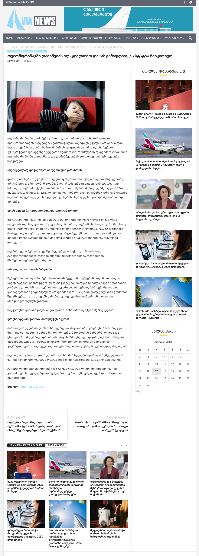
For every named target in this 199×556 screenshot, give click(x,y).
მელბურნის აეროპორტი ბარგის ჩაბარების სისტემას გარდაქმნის (107, 534)
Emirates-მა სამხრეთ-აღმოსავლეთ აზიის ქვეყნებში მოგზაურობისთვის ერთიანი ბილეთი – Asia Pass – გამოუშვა (65, 539)
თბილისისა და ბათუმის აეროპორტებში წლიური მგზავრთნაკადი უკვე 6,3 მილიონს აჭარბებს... (162, 216)
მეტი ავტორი (56, 445)
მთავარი (12, 47)
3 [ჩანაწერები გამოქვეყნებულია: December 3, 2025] (156, 357)
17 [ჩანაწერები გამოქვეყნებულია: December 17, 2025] (156, 371)
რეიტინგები (113, 38)
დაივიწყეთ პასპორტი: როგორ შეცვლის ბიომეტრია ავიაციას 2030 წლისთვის (25, 535)
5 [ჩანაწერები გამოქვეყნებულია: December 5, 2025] (172, 357)
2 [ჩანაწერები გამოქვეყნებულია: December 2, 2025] (148, 357)
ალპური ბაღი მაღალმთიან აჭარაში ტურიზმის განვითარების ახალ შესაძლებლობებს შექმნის (34, 427)
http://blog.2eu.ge (31, 387)
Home (9, 38)
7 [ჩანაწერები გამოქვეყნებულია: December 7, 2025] (188, 357)
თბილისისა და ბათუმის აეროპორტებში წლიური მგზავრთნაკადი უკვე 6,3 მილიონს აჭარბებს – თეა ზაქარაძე (107, 488)
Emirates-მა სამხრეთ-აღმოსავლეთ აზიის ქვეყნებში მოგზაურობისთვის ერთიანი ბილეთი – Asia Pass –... (161, 315)
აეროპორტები (91, 38)
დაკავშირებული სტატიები (26, 445)
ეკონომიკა (69, 38)
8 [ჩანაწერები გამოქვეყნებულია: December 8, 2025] (140, 364)
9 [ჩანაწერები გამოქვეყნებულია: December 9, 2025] (148, 364)
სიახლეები (24, 38)
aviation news (174, 38)
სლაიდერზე (40, 51)
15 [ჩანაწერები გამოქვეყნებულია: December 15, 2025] (140, 371)
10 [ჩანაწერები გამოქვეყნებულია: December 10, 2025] (156, 364)
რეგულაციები (151, 38)
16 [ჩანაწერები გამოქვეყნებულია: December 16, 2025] (148, 371)
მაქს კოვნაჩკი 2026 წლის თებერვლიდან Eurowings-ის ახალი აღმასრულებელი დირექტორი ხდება (162, 165)
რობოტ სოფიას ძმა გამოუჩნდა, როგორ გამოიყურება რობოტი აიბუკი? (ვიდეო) (101, 427)
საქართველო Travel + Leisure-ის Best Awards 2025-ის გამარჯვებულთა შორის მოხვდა (25, 487)
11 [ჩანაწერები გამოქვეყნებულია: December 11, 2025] (164, 364)
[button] (190, 38)
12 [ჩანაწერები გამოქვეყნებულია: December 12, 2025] (172, 364)
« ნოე (138, 391)
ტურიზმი (132, 38)
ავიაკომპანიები (46, 38)
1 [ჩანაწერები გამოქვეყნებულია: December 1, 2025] (140, 357)
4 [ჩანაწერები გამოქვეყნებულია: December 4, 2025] (164, 357)
